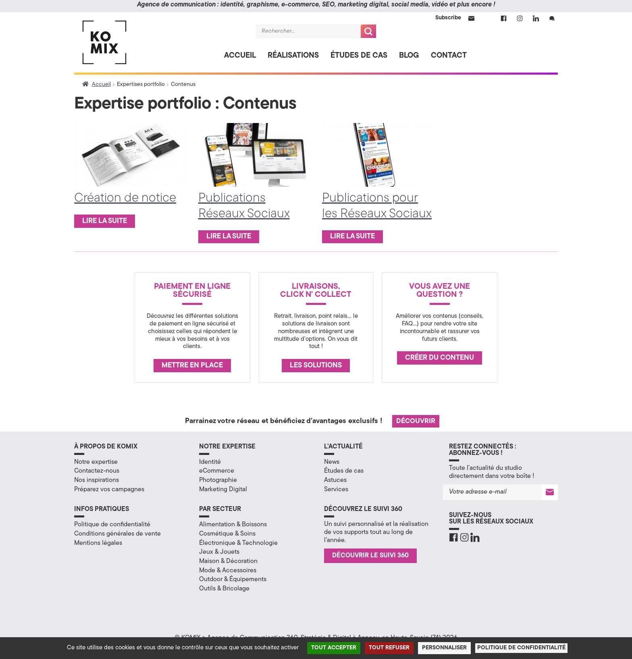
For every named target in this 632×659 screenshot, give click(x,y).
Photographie (218, 480)
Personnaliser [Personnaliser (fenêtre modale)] (444, 648)
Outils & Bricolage (224, 589)
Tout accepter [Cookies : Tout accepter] (333, 648)
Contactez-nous (96, 471)
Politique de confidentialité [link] (521, 648)
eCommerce (216, 471)
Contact (449, 56)
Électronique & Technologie (238, 543)
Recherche (368, 31)
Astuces (335, 480)
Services (336, 489)
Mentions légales (98, 543)
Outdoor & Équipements (232, 579)
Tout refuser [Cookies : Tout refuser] (389, 648)
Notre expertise (96, 462)
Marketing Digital (223, 489)
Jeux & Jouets (219, 552)
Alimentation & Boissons (233, 524)
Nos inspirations (96, 480)
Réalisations (293, 56)
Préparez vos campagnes (109, 489)
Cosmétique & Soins (227, 534)
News (331, 462)
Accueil (240, 56)
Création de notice (125, 198)
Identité (210, 462)
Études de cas (359, 56)
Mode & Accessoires (227, 570)
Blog (409, 56)
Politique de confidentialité (112, 524)
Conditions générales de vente (117, 534)
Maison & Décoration (228, 561)
